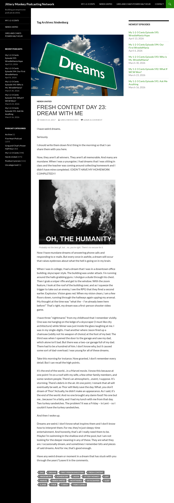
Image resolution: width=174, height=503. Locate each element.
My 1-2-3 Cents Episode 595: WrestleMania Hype (144, 34)
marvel (43, 480)
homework (62, 476)
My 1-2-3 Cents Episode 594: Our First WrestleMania (146, 46)
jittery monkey (92, 476)
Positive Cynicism (13, 161)
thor (53, 484)
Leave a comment (93, 120)
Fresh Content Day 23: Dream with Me (71, 110)
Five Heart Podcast (13, 138)
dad (42, 472)
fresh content (96, 472)
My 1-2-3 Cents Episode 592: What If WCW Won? (14, 97)
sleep (107, 480)
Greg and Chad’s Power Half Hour (134, 4)
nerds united (58, 480)
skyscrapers (93, 480)
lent (106, 476)
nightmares (76, 480)
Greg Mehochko (69, 120)
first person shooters (72, 472)
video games (79, 484)
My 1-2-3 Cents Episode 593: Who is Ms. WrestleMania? (148, 58)
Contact (159, 4)
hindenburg (46, 476)
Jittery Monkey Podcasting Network (29, 4)
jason (76, 476)
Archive (8, 134)
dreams (52, 472)
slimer (43, 484)
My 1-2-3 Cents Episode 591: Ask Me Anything (14, 111)
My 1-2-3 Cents (88, 4)
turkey (64, 484)
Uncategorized (11, 165)
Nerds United (105, 4)
